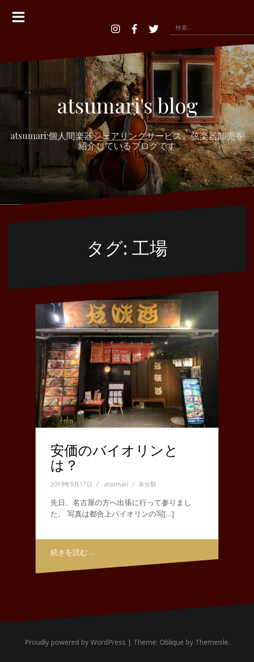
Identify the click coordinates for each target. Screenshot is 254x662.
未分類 (147, 484)
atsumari (116, 484)
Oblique (172, 642)
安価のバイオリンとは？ (114, 457)
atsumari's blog (127, 105)
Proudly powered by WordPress (75, 642)
